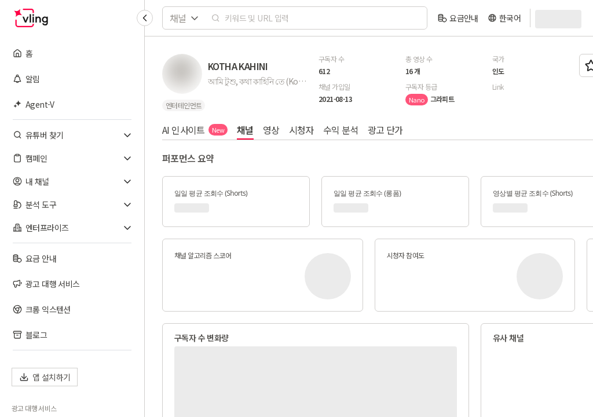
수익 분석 (340, 130)
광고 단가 (385, 130)
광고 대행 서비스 (34, 408)
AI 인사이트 (195, 130)
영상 (271, 130)
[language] (504, 18)
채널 (245, 130)
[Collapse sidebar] (145, 18)
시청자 (301, 130)
